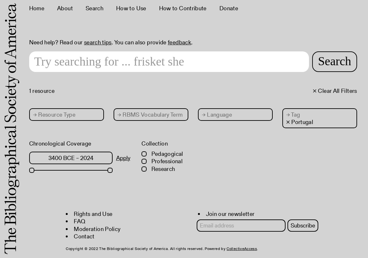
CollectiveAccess (242, 248)
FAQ (79, 221)
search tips (98, 42)
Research (158, 169)
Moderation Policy (97, 229)
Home (36, 8)
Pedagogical (162, 154)
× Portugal (299, 122)
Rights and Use (93, 214)
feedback (179, 42)
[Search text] (169, 61)
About (65, 8)
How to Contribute (183, 8)
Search (94, 8)
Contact (84, 236)
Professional (162, 161)
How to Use (131, 8)
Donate (228, 8)
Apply (123, 158)
